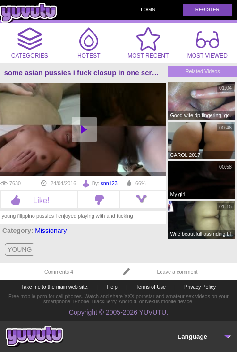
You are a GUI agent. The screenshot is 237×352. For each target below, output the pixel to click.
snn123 (109, 183)
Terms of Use (151, 287)
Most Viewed (207, 45)
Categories (29, 43)
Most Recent (148, 43)
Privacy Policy (200, 287)
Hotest (89, 43)
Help (112, 287)
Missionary (51, 230)
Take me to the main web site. (55, 287)
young (20, 249)
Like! (39, 200)
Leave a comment (177, 272)
